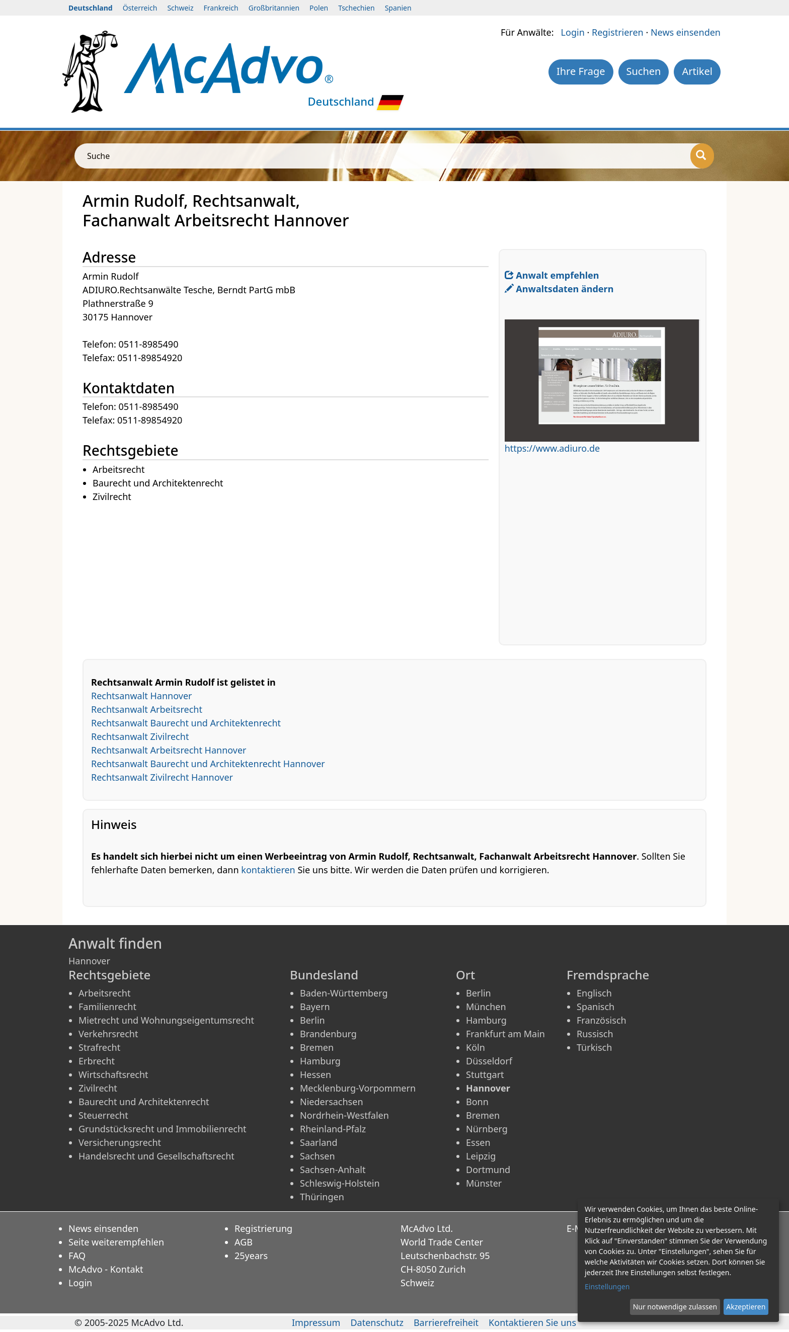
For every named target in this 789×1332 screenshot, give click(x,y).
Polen (318, 8)
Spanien (398, 8)
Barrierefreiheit (446, 1322)
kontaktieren (268, 870)
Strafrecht (99, 1047)
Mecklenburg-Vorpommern (358, 1088)
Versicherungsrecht (119, 1142)
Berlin (312, 1020)
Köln (475, 1047)
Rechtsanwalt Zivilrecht (140, 736)
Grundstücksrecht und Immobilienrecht (162, 1129)
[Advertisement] (291, 574)
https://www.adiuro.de (552, 448)
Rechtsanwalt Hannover (141, 696)
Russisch (595, 1034)
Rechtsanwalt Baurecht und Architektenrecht (186, 723)
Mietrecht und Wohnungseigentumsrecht (166, 1020)
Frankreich (221, 8)
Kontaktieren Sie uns (532, 1322)
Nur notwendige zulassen (675, 1306)
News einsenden (686, 32)
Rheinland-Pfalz (333, 1129)
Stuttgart (485, 1074)
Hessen (315, 1074)
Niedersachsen (331, 1102)
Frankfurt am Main (505, 1034)
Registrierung (263, 1228)
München (486, 1007)
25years (251, 1256)
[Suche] (702, 156)
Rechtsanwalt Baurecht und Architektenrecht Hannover (208, 764)
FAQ (77, 1256)
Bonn (477, 1102)
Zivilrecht (97, 1088)
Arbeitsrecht (104, 993)
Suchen (643, 71)
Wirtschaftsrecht (113, 1074)
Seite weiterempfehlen (116, 1242)
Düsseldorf (489, 1061)
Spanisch (595, 1007)
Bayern (315, 1007)
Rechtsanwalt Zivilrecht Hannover (162, 777)
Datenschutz (376, 1322)
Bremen (317, 1047)
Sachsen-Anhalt (332, 1169)
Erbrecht (96, 1061)
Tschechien (356, 8)
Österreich (140, 8)
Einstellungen (607, 1286)
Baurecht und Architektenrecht (143, 1102)
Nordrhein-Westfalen (344, 1115)
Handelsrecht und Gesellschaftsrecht (156, 1156)
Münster (484, 1183)
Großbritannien (274, 8)
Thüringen (322, 1197)
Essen (478, 1142)
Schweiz (180, 8)
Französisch (601, 1020)
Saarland (318, 1142)
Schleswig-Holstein (340, 1183)
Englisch (594, 993)
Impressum (316, 1322)
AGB (243, 1242)
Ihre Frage (581, 71)
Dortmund (488, 1169)
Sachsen (317, 1156)
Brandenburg (328, 1034)
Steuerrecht (103, 1115)
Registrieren (618, 32)
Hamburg (320, 1061)
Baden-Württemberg (344, 993)
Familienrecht (107, 1007)
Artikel (697, 71)
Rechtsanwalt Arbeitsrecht (146, 709)
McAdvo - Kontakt (105, 1269)
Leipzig (481, 1156)
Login (573, 32)
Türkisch (594, 1047)
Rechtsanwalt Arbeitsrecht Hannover (169, 750)
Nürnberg (487, 1129)
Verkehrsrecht (108, 1034)
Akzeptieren (745, 1306)
